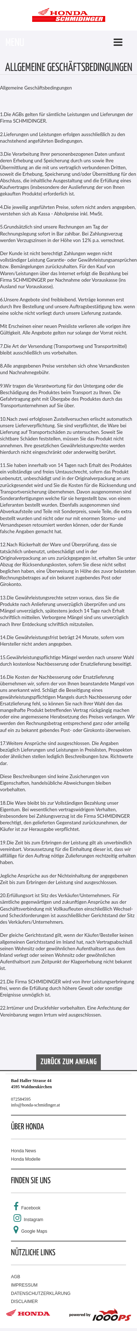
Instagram (33, 1219)
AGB (15, 1276)
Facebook (31, 1208)
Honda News (23, 1150)
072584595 (21, 1099)
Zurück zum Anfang (69, 1062)
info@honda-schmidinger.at (35, 1105)
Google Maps (34, 1231)
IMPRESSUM (24, 1285)
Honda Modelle (26, 1159)
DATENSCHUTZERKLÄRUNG (41, 1293)
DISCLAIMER (24, 1301)
